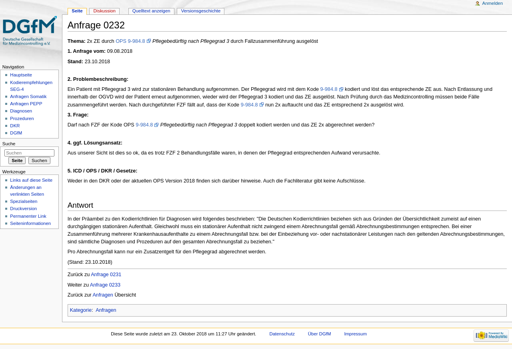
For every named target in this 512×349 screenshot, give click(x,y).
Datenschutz (282, 333)
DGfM (16, 132)
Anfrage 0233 (105, 285)
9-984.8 (329, 89)
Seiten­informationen (30, 223)
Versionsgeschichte (201, 10)
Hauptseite (21, 74)
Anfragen (102, 295)
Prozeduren (22, 118)
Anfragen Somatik (28, 96)
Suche (9, 143)
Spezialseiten (23, 201)
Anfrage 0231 (106, 274)
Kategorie (81, 310)
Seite (77, 10)
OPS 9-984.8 (130, 41)
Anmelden (492, 3)
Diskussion (105, 10)
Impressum (355, 333)
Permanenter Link (28, 216)
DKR (15, 125)
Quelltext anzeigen (151, 10)
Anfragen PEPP (26, 103)
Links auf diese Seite (31, 180)
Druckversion (23, 208)
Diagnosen (21, 110)
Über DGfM (319, 333)
